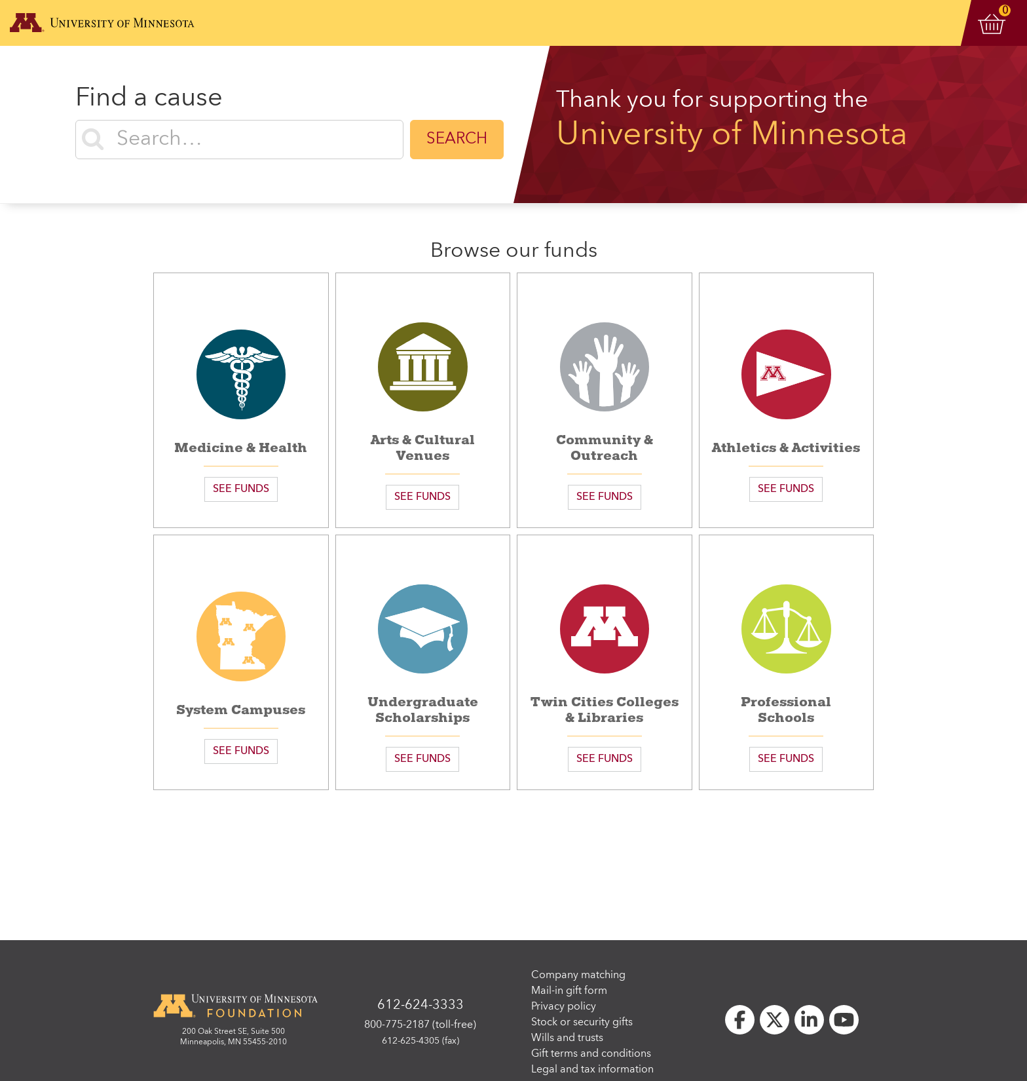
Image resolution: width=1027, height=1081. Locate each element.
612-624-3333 (420, 1005)
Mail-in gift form (569, 991)
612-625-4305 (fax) (420, 1041)
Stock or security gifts (582, 1022)
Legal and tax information (592, 1070)
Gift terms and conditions (591, 1054)
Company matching (578, 975)
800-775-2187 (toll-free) (420, 1025)
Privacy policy (563, 1007)
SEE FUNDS (241, 489)
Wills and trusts (567, 1038)
